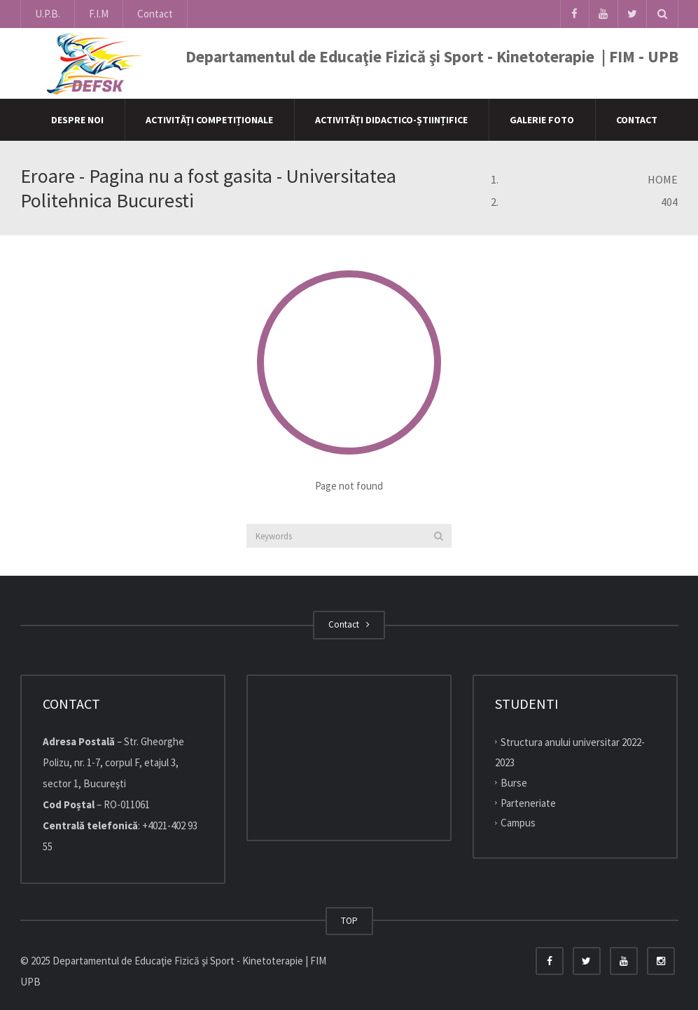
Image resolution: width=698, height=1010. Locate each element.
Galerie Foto (542, 119)
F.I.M (99, 13)
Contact (155, 13)
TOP (349, 921)
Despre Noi (77, 119)
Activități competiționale (209, 119)
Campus (518, 822)
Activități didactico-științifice (391, 119)
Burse (514, 782)
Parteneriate (528, 802)
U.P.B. (47, 13)
